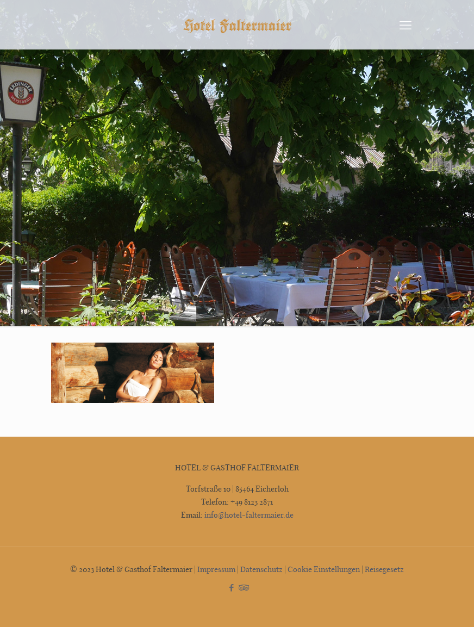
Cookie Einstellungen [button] (324, 569)
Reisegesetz (384, 569)
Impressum (216, 569)
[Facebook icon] (231, 587)
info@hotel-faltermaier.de (248, 515)
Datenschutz (261, 569)
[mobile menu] (405, 24)
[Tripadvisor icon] (243, 587)
